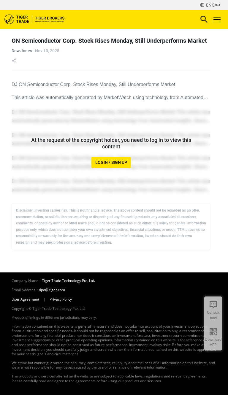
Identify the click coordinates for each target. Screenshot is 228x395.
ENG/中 (213, 5)
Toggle (216, 19)
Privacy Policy (61, 299)
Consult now (213, 315)
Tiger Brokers (38, 19)
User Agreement (25, 299)
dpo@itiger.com (52, 290)
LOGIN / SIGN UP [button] (111, 162)
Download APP (213, 342)
